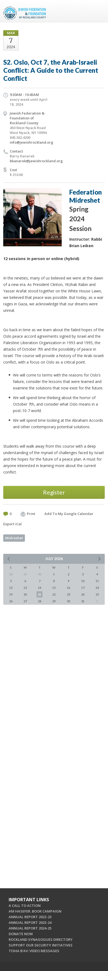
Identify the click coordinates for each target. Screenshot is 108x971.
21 (39, 594)
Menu (98, 11)
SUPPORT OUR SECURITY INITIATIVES (41, 945)
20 (25, 594)
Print (28, 514)
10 (82, 581)
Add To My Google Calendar (68, 513)
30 (68, 601)
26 (10, 601)
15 (53, 587)
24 (82, 594)
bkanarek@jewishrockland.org (36, 160)
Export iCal (12, 523)
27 (25, 601)
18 (97, 587)
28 (39, 601)
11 (97, 581)
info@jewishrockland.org (31, 142)
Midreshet (14, 537)
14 (39, 587)
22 (53, 594)
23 (68, 594)
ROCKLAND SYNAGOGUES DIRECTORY (41, 939)
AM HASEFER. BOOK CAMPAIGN (35, 911)
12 (10, 587)
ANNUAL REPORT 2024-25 (30, 928)
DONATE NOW (21, 933)
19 (10, 594)
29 (53, 601)
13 (25, 587)
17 (82, 587)
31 (82, 601)
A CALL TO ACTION (25, 905)
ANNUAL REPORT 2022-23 (30, 916)
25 (97, 594)
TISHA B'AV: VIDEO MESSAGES (34, 950)
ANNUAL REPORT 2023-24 (30, 922)
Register (54, 492)
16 (68, 587)
